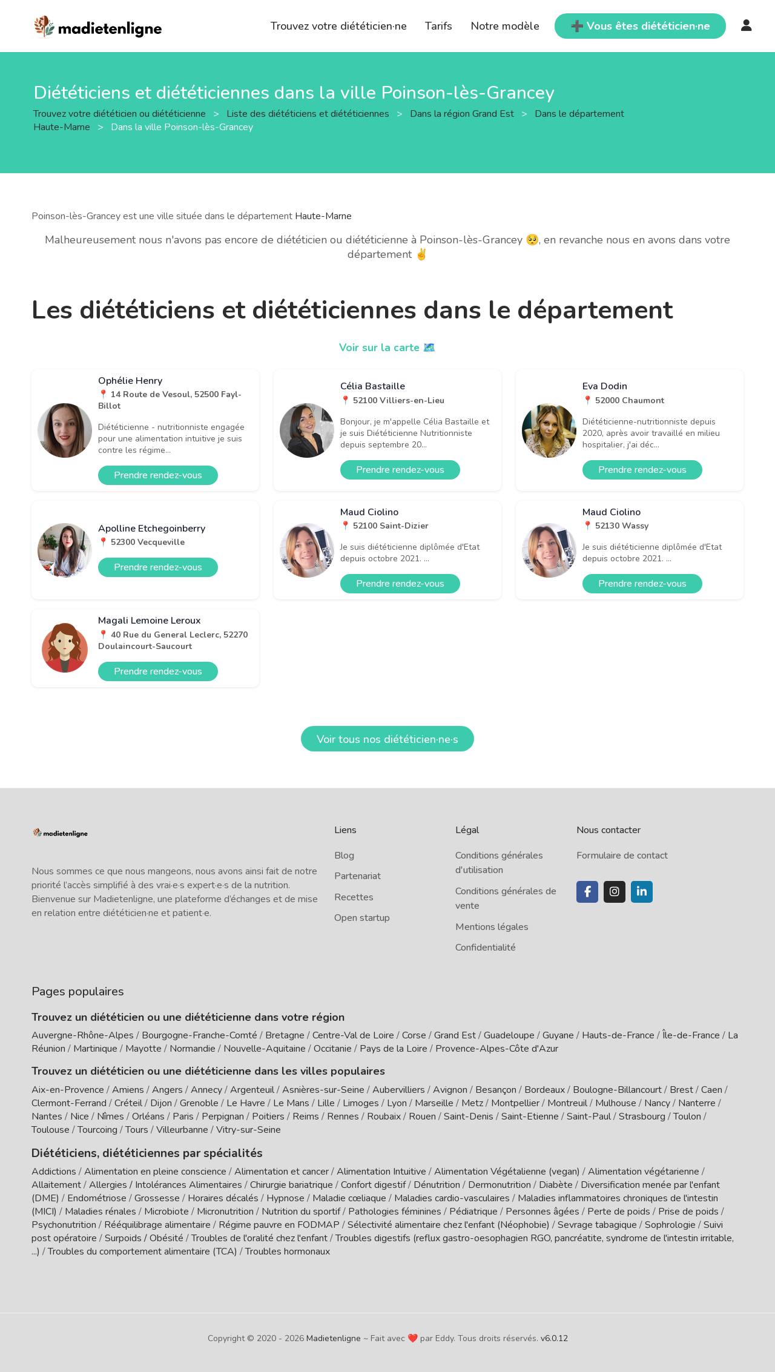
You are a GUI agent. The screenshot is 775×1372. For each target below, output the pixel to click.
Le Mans (291, 1103)
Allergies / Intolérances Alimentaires (165, 1183)
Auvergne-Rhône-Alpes (82, 1035)
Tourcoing (97, 1129)
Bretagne (285, 1035)
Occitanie (333, 1048)
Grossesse (157, 1197)
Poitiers (268, 1116)
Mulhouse (615, 1103)
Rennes (343, 1116)
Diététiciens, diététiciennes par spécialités (139, 1152)
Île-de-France (691, 1035)
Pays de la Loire (393, 1048)
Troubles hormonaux (287, 1250)
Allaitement (56, 1183)
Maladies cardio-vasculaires (452, 1197)
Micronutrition (225, 1210)
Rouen (422, 1116)
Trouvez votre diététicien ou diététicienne (120, 113)
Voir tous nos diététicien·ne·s (387, 739)
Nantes (46, 1116)
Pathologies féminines (394, 1210)
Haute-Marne (323, 216)
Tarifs (438, 26)
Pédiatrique (473, 1210)
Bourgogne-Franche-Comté (199, 1035)
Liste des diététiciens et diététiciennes (309, 113)
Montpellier (515, 1103)
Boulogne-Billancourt (617, 1090)
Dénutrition (437, 1183)
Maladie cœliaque (349, 1197)
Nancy (657, 1103)
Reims (305, 1116)
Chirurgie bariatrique (291, 1183)
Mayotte (143, 1048)
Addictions (53, 1170)
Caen (711, 1090)
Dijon (161, 1103)
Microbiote (167, 1210)
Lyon (397, 1103)
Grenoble (199, 1103)
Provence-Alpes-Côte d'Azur (496, 1048)
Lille (326, 1103)
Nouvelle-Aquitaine (264, 1048)
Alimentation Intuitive (381, 1170)
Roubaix (384, 1116)
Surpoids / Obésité (144, 1237)
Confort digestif (373, 1183)
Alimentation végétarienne (643, 1170)
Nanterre (697, 1103)
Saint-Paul (589, 1116)
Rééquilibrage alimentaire (157, 1223)
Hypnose (285, 1197)
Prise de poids (688, 1210)
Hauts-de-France (618, 1035)
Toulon (687, 1116)
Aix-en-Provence (67, 1090)
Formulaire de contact (622, 855)
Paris (183, 1116)
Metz (472, 1103)
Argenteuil (252, 1090)
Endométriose (97, 1197)
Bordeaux (544, 1090)
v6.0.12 (554, 1337)
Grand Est (455, 1035)
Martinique (95, 1048)
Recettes (354, 897)
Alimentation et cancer (281, 1170)
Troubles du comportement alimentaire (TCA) (142, 1250)
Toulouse (50, 1129)
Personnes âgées (542, 1210)
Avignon (450, 1090)
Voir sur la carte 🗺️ (387, 347)
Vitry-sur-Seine (248, 1129)
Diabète (556, 1183)
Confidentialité (485, 947)
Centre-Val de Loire (353, 1035)
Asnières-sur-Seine (323, 1090)
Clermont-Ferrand (69, 1103)
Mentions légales (492, 927)
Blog (344, 855)
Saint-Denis (468, 1116)
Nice (79, 1116)
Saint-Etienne (530, 1116)
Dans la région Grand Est (463, 113)
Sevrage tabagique (597, 1223)
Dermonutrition (500, 1183)
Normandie (193, 1048)
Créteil (128, 1103)
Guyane (558, 1035)
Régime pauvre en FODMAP (279, 1223)
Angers (167, 1090)
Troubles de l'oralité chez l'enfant (259, 1237)
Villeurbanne (182, 1129)
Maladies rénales (100, 1210)
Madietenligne (333, 1337)
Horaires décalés (223, 1197)
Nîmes (110, 1116)
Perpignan (223, 1116)
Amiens (128, 1090)
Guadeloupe (509, 1035)
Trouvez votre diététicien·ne (339, 26)
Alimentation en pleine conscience (155, 1170)
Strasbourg (642, 1116)
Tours (136, 1129)
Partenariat (357, 876)
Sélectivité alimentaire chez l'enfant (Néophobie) (449, 1223)
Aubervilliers (398, 1090)
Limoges (361, 1103)
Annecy (206, 1090)
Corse (414, 1035)
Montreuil (567, 1103)
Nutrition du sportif (301, 1210)
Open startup (362, 918)
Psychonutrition (63, 1223)
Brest (681, 1090)
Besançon (495, 1090)
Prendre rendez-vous (158, 475)
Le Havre (245, 1103)
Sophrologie (670, 1223)
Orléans (148, 1116)
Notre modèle (504, 26)
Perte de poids (618, 1210)
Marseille (434, 1103)
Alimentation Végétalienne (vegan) (507, 1170)
